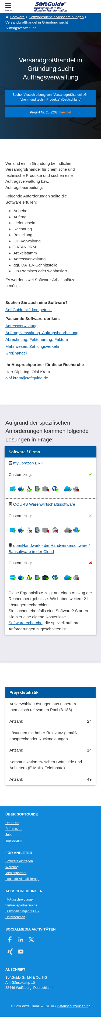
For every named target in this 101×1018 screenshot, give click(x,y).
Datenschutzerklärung (73, 1006)
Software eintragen (19, 861)
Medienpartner (15, 873)
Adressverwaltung (21, 325)
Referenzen (13, 829)
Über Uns (12, 823)
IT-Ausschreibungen (19, 899)
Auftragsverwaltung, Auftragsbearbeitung (41, 332)
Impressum (13, 840)
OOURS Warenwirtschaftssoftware (44, 504)
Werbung (12, 867)
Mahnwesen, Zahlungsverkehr (32, 346)
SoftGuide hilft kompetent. (28, 309)
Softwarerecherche (26, 622)
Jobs (8, 835)
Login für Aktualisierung (22, 879)
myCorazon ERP (28, 463)
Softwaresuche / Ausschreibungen (56, 17)
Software (17, 17)
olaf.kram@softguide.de (26, 378)
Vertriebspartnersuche (21, 905)
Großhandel (16, 353)
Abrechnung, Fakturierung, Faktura (36, 339)
